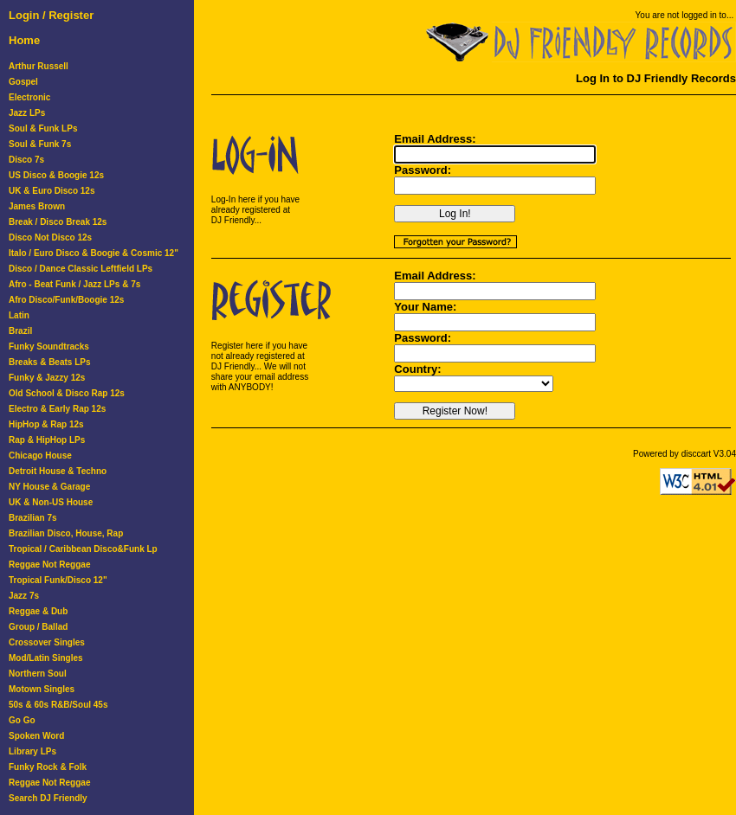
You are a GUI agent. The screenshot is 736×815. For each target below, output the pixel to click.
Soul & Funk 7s (40, 144)
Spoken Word (36, 736)
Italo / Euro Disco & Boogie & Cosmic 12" (93, 253)
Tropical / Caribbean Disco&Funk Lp (83, 549)
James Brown (37, 206)
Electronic (29, 97)
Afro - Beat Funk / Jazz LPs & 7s (74, 284)
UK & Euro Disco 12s (51, 191)
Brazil (20, 331)
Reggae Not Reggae (49, 564)
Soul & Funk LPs (43, 128)
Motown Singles (41, 689)
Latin (19, 315)
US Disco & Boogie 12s (56, 175)
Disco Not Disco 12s (50, 237)
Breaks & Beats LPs (50, 362)
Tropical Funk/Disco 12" (58, 580)
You (643, 15)
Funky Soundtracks (49, 346)
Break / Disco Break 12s (58, 222)
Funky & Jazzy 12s (47, 377)
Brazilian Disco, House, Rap (66, 533)
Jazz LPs (27, 113)
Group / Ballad (38, 627)
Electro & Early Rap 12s (57, 409)
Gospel (23, 82)
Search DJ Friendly (48, 798)
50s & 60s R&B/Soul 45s (58, 704)
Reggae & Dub (38, 611)
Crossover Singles (47, 642)
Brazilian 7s (33, 518)
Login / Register (51, 15)
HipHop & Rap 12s (46, 424)
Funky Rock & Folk (48, 767)
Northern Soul (38, 673)
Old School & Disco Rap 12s (67, 393)
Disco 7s (26, 159)
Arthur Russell (38, 66)
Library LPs (32, 751)
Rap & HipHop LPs (47, 440)
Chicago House (40, 455)
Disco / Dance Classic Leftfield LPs (80, 268)
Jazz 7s (24, 595)
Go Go (22, 720)
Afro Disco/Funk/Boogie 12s (66, 300)
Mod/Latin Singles (46, 658)
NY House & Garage (49, 486)
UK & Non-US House (51, 502)
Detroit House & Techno (58, 471)
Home (24, 40)
